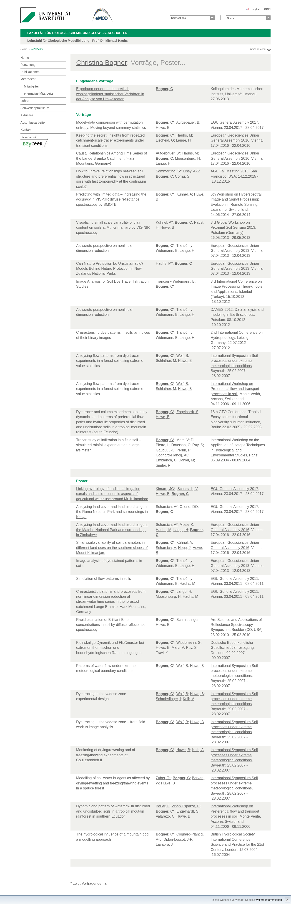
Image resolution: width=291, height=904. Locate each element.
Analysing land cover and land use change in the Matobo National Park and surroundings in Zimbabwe (112, 530)
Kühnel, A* (164, 222)
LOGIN (267, 9)
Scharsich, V (187, 489)
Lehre (24, 101)
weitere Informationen (269, 900)
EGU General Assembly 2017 (234, 122)
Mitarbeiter (37, 49)
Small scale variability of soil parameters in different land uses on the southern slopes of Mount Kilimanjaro (112, 548)
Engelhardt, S (187, 412)
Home (23, 49)
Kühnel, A (184, 194)
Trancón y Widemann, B (175, 281)
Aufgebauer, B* (168, 153)
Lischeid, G (165, 140)
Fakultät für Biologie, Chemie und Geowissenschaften (77, 33)
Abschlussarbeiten (33, 122)
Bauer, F (162, 806)
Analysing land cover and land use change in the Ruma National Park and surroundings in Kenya (112, 512)
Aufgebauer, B (187, 122)
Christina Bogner (101, 62)
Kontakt (25, 129)
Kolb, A (188, 699)
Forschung (27, 64)
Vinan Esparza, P (186, 806)
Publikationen (30, 72)
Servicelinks (178, 18)
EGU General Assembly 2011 (234, 579)
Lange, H (183, 140)
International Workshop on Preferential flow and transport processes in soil (235, 389)
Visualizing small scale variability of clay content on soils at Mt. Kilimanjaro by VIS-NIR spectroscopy (113, 227)
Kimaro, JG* (165, 489)
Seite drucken (258, 49)
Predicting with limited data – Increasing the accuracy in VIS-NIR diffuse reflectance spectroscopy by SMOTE (111, 199)
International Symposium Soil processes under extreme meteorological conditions (234, 361)
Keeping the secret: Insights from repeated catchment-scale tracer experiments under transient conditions (110, 140)
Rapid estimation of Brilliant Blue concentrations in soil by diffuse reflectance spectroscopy (111, 625)
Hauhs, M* (164, 263)
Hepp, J (184, 548)
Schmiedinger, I (188, 620)
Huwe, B (162, 128)
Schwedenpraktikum (34, 108)
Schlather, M (166, 361)
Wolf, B (182, 356)
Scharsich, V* (167, 507)
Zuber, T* (163, 778)
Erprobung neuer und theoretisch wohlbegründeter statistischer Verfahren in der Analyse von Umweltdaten (110, 94)
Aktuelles (26, 115)
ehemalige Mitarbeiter (39, 93)
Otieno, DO (189, 507)
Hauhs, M (184, 135)
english (256, 9)
